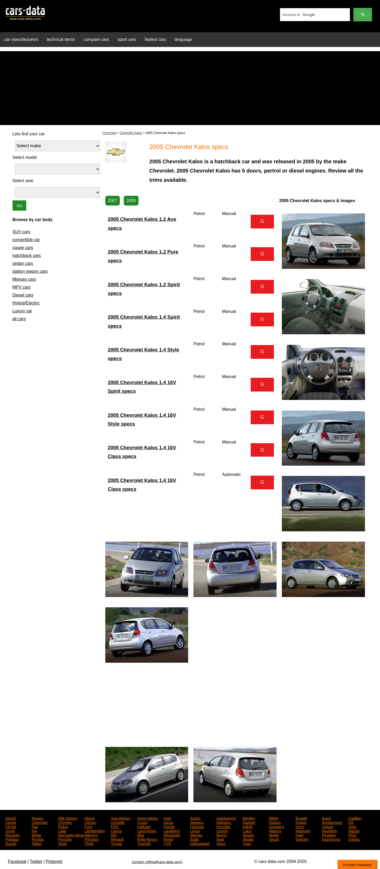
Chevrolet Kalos (131, 133)
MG (114, 834)
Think (88, 843)
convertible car (26, 239)
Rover (168, 839)
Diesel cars (22, 295)
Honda (169, 826)
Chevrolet (109, 133)
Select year (23, 180)
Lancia (116, 830)
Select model (24, 157)
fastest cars (155, 39)
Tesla (62, 843)
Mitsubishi (172, 834)
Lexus (195, 830)
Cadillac (355, 817)
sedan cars (22, 263)
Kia (34, 830)
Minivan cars (24, 279)
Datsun (275, 822)
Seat (220, 839)
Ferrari (10, 826)
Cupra (142, 822)
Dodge (301, 822)
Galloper (144, 826)
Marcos (275, 830)
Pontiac (38, 839)
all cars (19, 319)
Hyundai (223, 826)
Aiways (37, 817)
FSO (114, 826)
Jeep (352, 826)
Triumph (144, 843)
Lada (62, 830)
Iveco (300, 826)
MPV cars (21, 287)
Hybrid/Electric (26, 303)
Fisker (63, 826)
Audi (167, 817)
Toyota (116, 843)
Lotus (247, 830)
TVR (167, 843)
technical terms (61, 39)
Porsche (65, 839)
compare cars (96, 39)
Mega (36, 834)
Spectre (302, 839)
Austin (195, 817)
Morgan (196, 834)
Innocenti (276, 826)
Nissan (248, 834)
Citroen (90, 822)
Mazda (353, 830)
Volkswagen (200, 843)
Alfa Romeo (67, 817)
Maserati (303, 830)
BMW (273, 817)
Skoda (248, 839)
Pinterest (54, 861)
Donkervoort (332, 822)
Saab (194, 839)
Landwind (171, 830)
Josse (10, 830)
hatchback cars (26, 255)
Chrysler (65, 822)
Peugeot (329, 834)
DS (350, 822)
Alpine (89, 817)
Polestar (12, 839)
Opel (299, 834)
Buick (326, 817)
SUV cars (21, 232)
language (183, 39)
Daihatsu (223, 822)
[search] (314, 14)
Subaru (354, 839)
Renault (117, 839)
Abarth (10, 817)
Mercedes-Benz (71, 834)
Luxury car (22, 311)
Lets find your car (28, 134)
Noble (274, 834)
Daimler (249, 822)
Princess (91, 839)
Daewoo (196, 822)
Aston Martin (147, 817)
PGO (352, 834)
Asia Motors (120, 817)
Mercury (91, 834)
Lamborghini (94, 830)
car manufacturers (21, 39)
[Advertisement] (190, 88)
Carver (10, 822)
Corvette (118, 822)
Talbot (36, 843)
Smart (274, 839)
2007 (112, 200)
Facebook (17, 861)
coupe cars (22, 247)
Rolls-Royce (147, 839)
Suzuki (10, 843)
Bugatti (301, 817)
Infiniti (248, 826)
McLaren (12, 834)
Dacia (168, 822)
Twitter (36, 861)
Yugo (247, 843)
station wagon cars (30, 271)
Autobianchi (226, 817)
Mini (140, 834)
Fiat (35, 826)
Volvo (220, 843)
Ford (88, 826)
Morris (221, 834)
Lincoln (222, 830)
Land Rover (146, 830)
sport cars (126, 39)
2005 (131, 200)
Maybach (329, 830)
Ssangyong (331, 839)
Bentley (249, 817)
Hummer (197, 826)
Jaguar (327, 826)
